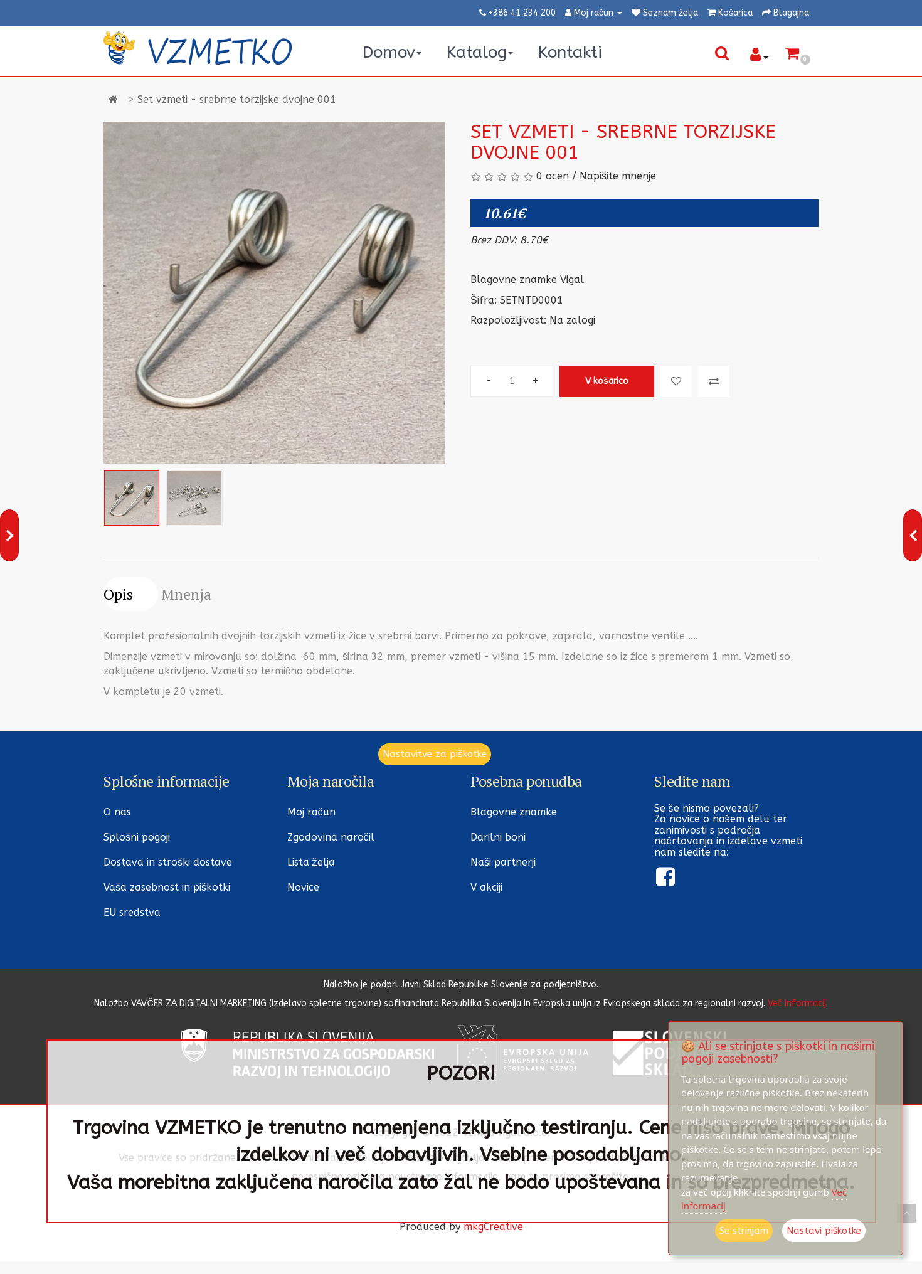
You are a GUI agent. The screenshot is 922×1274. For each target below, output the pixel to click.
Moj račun (311, 812)
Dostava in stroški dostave (167, 862)
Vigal (572, 279)
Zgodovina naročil (330, 837)
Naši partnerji (503, 862)
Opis (118, 594)
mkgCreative (493, 1227)
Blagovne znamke (513, 812)
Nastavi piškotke (824, 1230)
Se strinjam (743, 1230)
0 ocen (552, 176)
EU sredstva (132, 912)
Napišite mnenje (618, 176)
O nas (117, 812)
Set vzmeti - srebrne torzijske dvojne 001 (236, 99)
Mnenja (186, 594)
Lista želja (311, 862)
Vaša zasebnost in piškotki (166, 887)
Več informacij (797, 1003)
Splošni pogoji (136, 837)
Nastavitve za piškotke (435, 754)
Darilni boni (498, 837)
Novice (303, 887)
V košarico (606, 381)
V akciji (486, 887)
